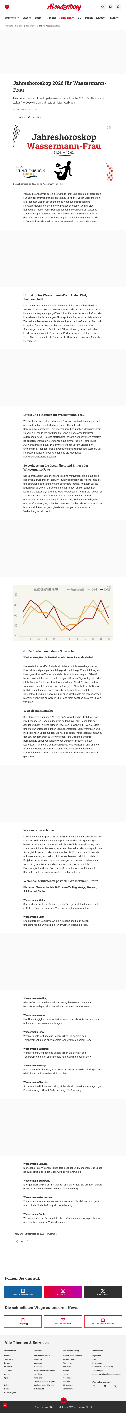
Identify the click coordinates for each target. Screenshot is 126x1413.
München (10, 17)
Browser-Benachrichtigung (44, 1370)
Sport (38, 17)
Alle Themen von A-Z (42, 1356)
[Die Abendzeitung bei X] (103, 1292)
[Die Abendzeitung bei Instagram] (63, 1292)
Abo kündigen (97, 1370)
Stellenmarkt (39, 1389)
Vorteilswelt (38, 1378)
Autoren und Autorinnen (72, 1356)
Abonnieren (67, 1363)
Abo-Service (67, 1367)
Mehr (113, 17)
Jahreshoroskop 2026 (34, 1234)
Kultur (100, 17)
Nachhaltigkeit (10, 1393)
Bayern (27, 17)
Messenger (38, 1363)
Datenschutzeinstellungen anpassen (106, 1374)
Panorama (65, 17)
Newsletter (38, 1359)
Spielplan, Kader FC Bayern (44, 1382)
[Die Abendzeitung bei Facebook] (23, 1292)
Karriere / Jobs (69, 1359)
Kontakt (66, 1374)
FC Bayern (8, 1367)
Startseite (9, 26)
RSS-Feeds (38, 1367)
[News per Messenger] (23, 1321)
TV (79, 17)
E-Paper (66, 1370)
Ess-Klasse (38, 1374)
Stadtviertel (9, 1359)
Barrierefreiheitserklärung (102, 1367)
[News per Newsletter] (63, 1321)
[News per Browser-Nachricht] (103, 1321)
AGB (94, 1359)
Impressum (96, 1356)
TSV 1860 (8, 1370)
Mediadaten (67, 1378)
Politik (89, 17)
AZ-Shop (66, 1382)
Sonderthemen (69, 1389)
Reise (6, 1389)
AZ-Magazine (68, 1385)
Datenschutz (97, 1363)
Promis (51, 17)
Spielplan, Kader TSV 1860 (44, 1385)
